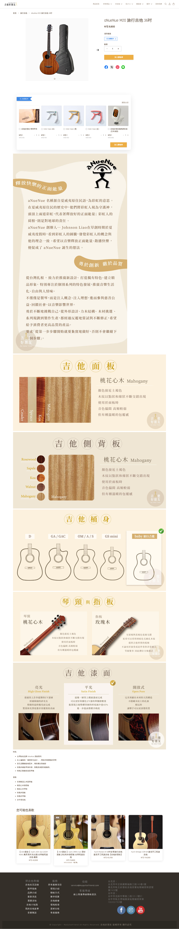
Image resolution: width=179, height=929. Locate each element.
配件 (149, 4)
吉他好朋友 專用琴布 (28, 129)
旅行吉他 (23, 13)
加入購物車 (118, 145)
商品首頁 (96, 4)
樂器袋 (139, 4)
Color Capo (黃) (70, 129)
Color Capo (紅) (92, 129)
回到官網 (158, 4)
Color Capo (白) (48, 129)
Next (98, 50)
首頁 (14, 13)
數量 (106, 45)
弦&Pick (129, 4)
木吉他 (118, 4)
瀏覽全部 (125, 103)
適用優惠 (107, 34)
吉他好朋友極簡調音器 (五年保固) (118, 130)
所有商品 (107, 4)
